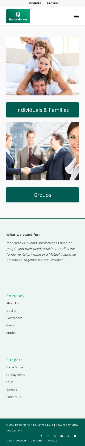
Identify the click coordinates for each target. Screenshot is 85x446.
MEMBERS (35, 3)
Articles (11, 333)
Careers (11, 389)
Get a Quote (14, 367)
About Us (12, 303)
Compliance (14, 318)
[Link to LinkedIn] (61, 435)
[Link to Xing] (68, 435)
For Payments (15, 375)
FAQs (9, 382)
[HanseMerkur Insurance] (35, 16)
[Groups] (42, 194)
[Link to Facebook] (41, 435)
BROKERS (53, 3)
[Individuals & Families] (42, 109)
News (10, 325)
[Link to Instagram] (48, 435)
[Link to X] (54, 435)
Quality (11, 311)
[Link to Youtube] (75, 435)
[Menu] (76, 16)
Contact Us (13, 397)
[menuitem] (35, 3)
